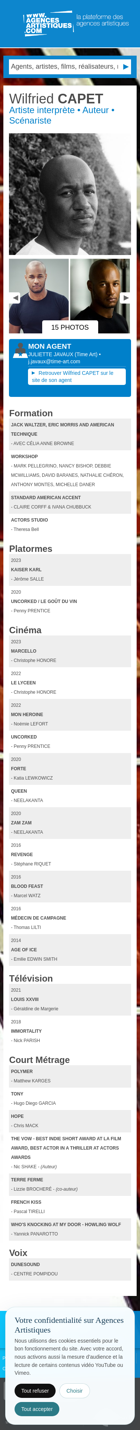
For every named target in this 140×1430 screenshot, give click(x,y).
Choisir (74, 1391)
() (87, 354)
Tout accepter (37, 1409)
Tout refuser (35, 1391)
